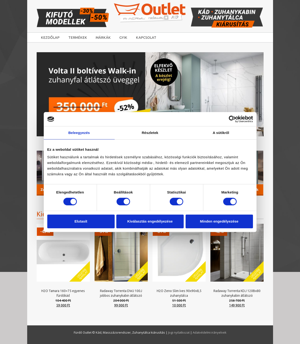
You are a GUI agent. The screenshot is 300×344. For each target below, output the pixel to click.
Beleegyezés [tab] (79, 133)
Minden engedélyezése (219, 221)
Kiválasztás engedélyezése (150, 221)
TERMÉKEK (77, 37)
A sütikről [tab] (221, 133)
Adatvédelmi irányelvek (209, 332)
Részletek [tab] (150, 133)
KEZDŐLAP (50, 37)
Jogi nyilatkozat (179, 332)
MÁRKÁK (103, 37)
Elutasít (80, 221)
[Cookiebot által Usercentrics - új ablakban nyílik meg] (232, 119)
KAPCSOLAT (146, 37)
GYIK (123, 37)
